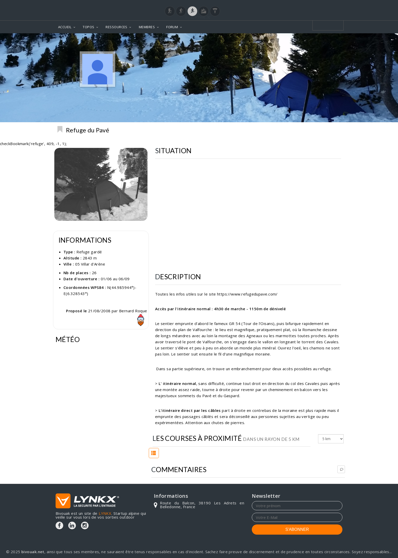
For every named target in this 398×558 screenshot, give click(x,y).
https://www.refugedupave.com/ (247, 294)
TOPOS (88, 27)
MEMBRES (147, 27)
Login (317, 4)
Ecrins (334, 130)
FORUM (172, 27)
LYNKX (105, 513)
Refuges (314, 130)
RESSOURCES (116, 27)
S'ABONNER (297, 529)
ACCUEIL (64, 27)
